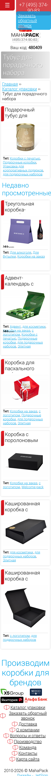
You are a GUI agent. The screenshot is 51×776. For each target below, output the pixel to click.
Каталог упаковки (27, 707)
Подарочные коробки (19, 162)
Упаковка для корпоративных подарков (23, 168)
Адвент (15, 327)
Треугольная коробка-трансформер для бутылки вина (25, 207)
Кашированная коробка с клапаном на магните (22, 576)
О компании (27, 729)
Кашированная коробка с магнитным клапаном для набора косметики (26, 507)
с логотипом (18, 332)
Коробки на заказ (31, 256)
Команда (27, 747)
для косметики (34, 327)
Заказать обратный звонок (27, 20)
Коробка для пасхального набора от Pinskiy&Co (19, 366)
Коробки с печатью (25, 158)
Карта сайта (27, 759)
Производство (28, 741)
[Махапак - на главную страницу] (25, 41)
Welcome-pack (33, 487)
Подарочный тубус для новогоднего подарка (20, 113)
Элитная (24, 346)
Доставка (28, 724)
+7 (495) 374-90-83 (33, 8)
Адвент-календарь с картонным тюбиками (19, 281)
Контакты (27, 753)
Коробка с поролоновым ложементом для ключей (25, 438)
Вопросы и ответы (28, 735)
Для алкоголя (20, 252)
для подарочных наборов (22, 174)
